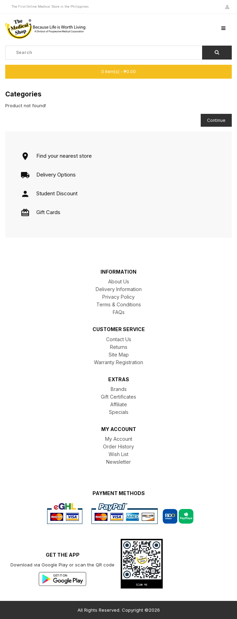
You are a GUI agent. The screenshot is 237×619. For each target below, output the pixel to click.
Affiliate (118, 404)
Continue (216, 120)
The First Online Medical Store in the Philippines (50, 6)
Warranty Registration (118, 362)
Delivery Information (119, 289)
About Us (118, 281)
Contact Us (118, 339)
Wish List (118, 454)
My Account (118, 439)
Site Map (119, 355)
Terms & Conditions (118, 304)
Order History (118, 446)
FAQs (119, 312)
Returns (118, 347)
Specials (118, 412)
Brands (119, 389)
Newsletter (118, 462)
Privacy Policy (118, 297)
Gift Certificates (118, 397)
